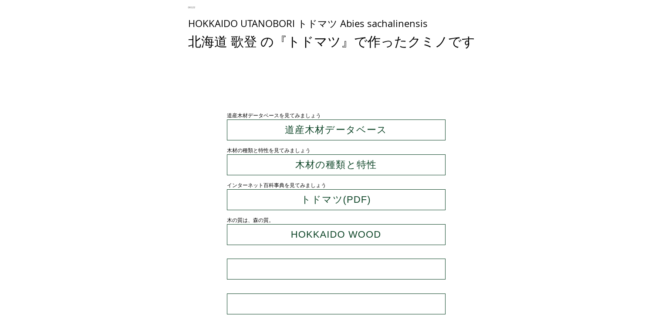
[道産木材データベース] (336, 129)
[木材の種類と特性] (336, 164)
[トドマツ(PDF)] (336, 199)
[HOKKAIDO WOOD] (336, 234)
